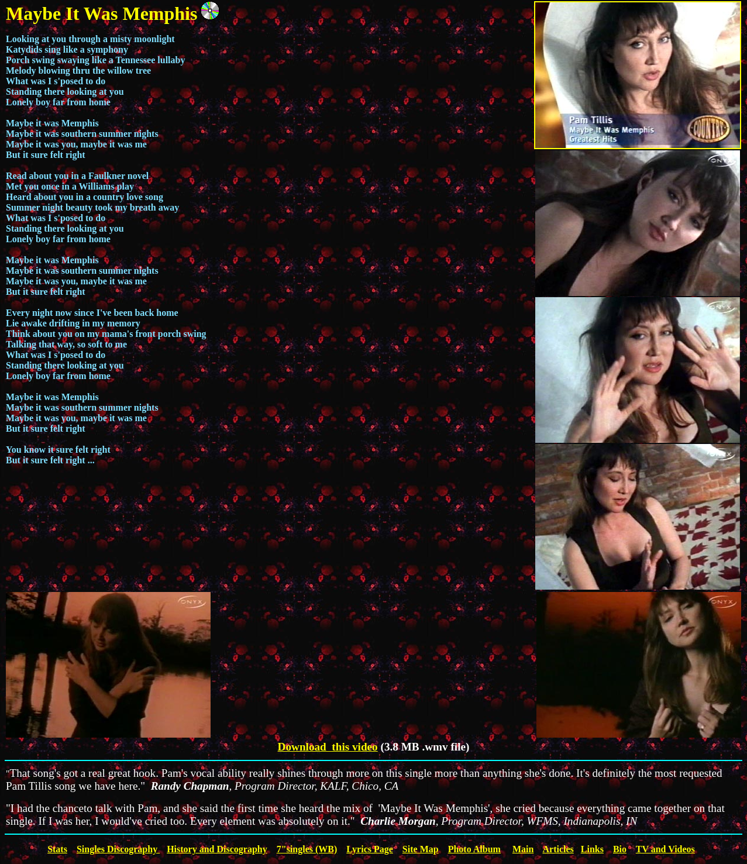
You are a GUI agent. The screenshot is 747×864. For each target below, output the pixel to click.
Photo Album (474, 849)
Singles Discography (118, 849)
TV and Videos (665, 849)
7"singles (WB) (307, 849)
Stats (57, 849)
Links (592, 849)
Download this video (328, 747)
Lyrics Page (369, 849)
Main (522, 849)
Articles (557, 849)
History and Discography (217, 849)
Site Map (420, 849)
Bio (619, 849)
